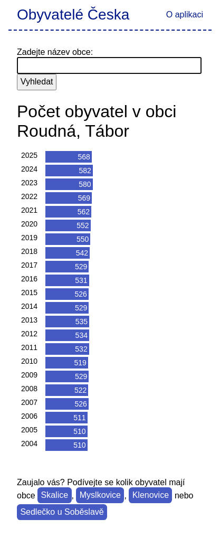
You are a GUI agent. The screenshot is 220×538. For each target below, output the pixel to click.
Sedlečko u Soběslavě (61, 512)
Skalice (55, 495)
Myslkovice (100, 495)
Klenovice (150, 495)
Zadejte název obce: (55, 52)
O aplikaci (184, 14)
